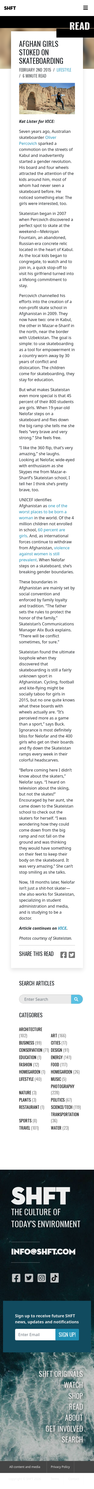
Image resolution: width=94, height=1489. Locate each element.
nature (27, 1093)
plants (27, 1100)
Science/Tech (66, 1107)
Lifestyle (64, 70)
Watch (73, 1384)
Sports (28, 1121)
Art (58, 1036)
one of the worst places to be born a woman (43, 512)
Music (58, 1079)
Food (59, 1065)
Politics (61, 1100)
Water (60, 1128)
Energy (61, 1057)
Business (30, 1043)
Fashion (29, 1065)
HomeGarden (32, 1072)
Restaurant (31, 1107)
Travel (29, 1128)
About (74, 1417)
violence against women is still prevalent (44, 554)
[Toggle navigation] (85, 8)
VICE (62, 928)
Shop (75, 1395)
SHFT (10, 8)
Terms (55, 1479)
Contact (73, 1479)
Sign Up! (67, 1334)
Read (76, 1406)
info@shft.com (43, 1252)
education (30, 1057)
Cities (59, 1043)
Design (60, 1050)
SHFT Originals (61, 1373)
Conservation (34, 1050)
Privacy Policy (60, 1467)
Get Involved (64, 1428)
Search (72, 1439)
